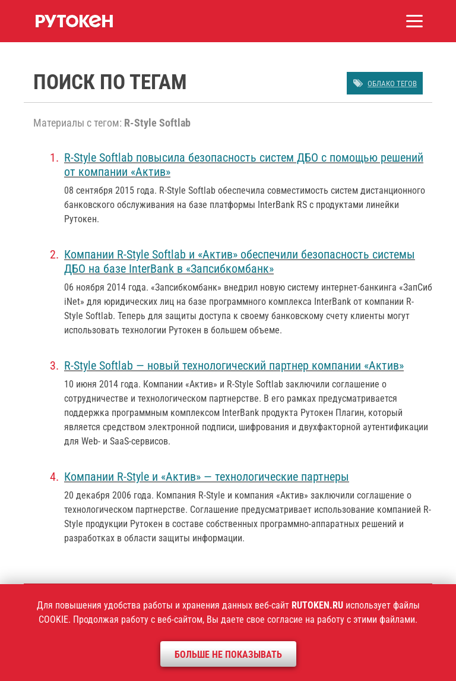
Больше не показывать (228, 654)
